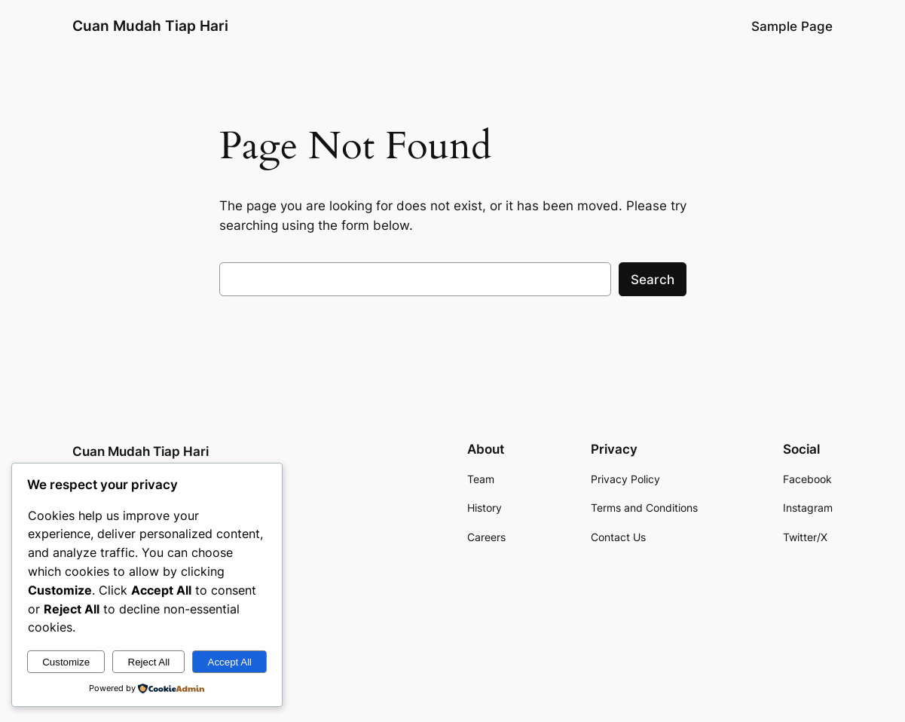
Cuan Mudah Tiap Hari (150, 26)
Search (652, 279)
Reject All (149, 662)
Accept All (230, 662)
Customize (66, 662)
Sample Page (792, 26)
